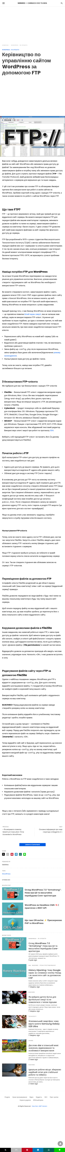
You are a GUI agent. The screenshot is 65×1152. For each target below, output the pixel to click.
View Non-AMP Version (39, 1106)
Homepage (5, 45)
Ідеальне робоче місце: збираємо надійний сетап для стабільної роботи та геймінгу (45, 1072)
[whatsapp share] (20, 854)
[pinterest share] (12, 854)
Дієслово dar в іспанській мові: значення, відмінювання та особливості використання (44, 1048)
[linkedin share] (16, 854)
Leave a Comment (32, 844)
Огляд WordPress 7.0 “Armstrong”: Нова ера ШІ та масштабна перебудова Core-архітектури (43, 892)
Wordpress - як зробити (19, 45)
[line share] (24, 854)
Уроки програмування (47, 965)
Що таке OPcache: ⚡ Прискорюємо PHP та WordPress (43, 922)
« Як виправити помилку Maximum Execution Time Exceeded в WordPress (13, 832)
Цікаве (31, 1040)
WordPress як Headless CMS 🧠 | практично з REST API (42, 906)
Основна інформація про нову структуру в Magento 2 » (50, 830)
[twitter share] (3, 854)
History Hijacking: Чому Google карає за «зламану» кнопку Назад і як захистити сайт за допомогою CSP (45, 974)
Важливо (35, 965)
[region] (32, 24)
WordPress (6, 874)
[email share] (7, 854)
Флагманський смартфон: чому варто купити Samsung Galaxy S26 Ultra (44, 1024)
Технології (32, 1016)
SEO (30, 965)
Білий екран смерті (33, 314)
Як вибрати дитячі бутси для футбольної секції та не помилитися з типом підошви (43, 999)
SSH (52, 430)
